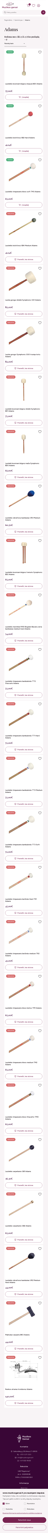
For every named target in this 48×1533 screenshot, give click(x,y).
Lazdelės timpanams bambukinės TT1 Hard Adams (22, 737)
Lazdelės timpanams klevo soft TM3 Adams (22, 192)
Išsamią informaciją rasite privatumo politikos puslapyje (22, 1513)
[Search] (43, 12)
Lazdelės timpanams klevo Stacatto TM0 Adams (22, 1118)
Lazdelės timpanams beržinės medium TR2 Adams (22, 954)
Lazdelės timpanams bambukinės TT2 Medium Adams (23, 791)
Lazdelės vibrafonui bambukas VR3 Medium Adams (22, 519)
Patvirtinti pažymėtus (24, 1527)
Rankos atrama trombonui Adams (18, 1389)
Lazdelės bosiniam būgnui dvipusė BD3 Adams (23, 84)
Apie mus (24, 1488)
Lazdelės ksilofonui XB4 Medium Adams (21, 245)
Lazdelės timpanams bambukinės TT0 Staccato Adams (20, 682)
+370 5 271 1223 (25, 1454)
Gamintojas (18, 20)
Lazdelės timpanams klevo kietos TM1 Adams (23, 1008)
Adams (27, 20)
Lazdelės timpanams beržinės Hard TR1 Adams (21, 900)
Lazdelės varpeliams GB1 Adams (18, 1171)
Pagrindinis (8, 20)
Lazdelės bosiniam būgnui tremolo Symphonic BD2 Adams (23, 573)
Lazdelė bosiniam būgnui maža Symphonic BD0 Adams (22, 464)
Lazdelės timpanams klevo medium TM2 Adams (21, 1063)
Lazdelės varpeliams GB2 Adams (18, 1226)
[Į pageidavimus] (40, 52)
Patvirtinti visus (24, 1520)
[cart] (28, 5)
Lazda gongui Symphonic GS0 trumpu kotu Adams (22, 355)
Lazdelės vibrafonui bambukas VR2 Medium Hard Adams (22, 1281)
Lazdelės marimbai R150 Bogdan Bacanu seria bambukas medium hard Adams (23, 628)
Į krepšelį (25, 97)
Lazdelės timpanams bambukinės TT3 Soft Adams (22, 846)
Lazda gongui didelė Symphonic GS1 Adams (23, 300)
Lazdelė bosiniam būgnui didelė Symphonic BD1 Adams (22, 410)
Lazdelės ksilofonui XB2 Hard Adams (20, 138)
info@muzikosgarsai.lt (25, 1458)
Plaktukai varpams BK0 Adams (17, 1335)
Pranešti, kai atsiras (25, 259)
